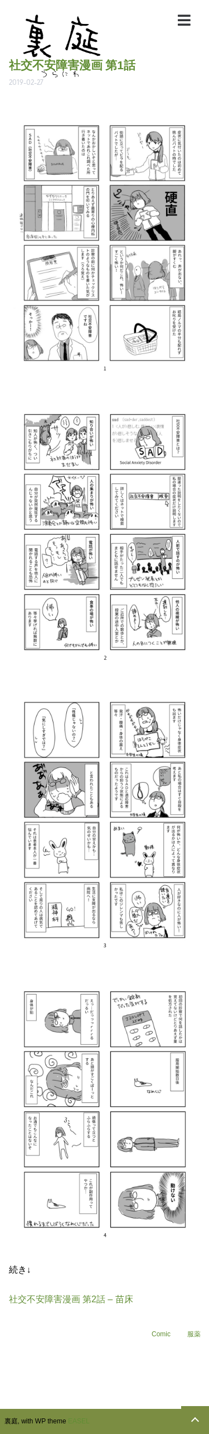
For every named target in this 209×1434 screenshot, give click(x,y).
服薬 (194, 1334)
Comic (161, 1334)
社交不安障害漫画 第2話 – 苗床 (71, 1299)
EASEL (79, 1421)
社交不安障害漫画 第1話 (72, 65)
